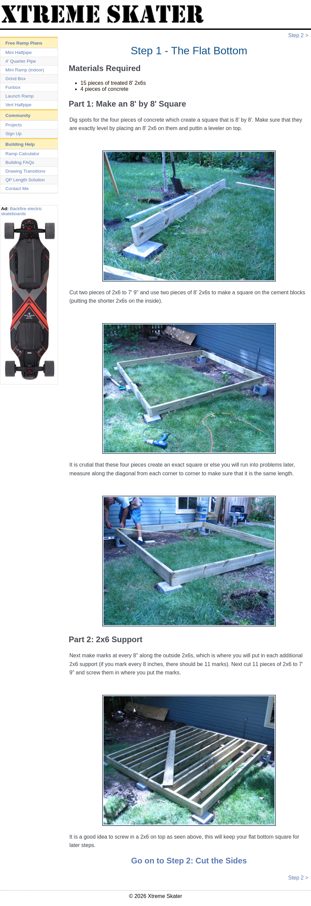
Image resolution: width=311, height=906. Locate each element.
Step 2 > (298, 35)
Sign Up (13, 133)
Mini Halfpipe (18, 52)
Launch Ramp (19, 96)
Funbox (12, 87)
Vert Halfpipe (18, 104)
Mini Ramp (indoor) (24, 69)
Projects (13, 124)
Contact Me (17, 188)
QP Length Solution (25, 179)
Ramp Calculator (22, 153)
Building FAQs (19, 162)
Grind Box (15, 78)
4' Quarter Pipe (20, 61)
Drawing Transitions (25, 171)
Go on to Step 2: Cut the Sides (189, 860)
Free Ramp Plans (23, 43)
